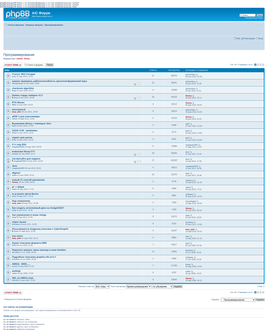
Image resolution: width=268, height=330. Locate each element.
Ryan (14, 91)
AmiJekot (16, 224)
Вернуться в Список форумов (18, 299)
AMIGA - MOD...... (21, 264)
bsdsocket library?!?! (23, 151)
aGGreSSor (190, 74)
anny (14, 76)
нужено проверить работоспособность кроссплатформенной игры (49, 81)
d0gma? (16, 173)
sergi (14, 210)
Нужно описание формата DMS (29, 243)
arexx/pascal (18, 109)
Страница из (245, 65)
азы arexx (17, 236)
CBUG (14, 119)
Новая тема (13, 65)
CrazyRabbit (190, 201)
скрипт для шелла (22, 137)
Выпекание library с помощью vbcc (31, 123)
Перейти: (216, 300)
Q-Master (189, 194)
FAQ (238, 38)
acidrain (15, 154)
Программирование (54, 25)
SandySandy (17, 83)
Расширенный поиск (254, 18)
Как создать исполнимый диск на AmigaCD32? (38, 208)
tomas (14, 266)
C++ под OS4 (19, 144)
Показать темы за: (94, 286)
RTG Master (18, 102)
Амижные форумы (34, 25)
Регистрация (249, 38)
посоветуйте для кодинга (26, 158)
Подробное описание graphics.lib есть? (34, 257)
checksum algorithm (23, 88)
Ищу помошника (21, 201)
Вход (261, 38)
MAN (14, 105)
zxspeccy (189, 180)
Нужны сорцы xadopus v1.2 (27, 95)
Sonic (16, 231)
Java (14, 166)
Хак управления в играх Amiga (29, 215)
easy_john (16, 112)
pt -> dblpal (18, 187)
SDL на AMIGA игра (22, 278)
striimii (19, 59)
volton (14, 175)
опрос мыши (19, 222)
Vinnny (27, 59)
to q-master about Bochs (25, 194)
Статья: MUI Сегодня (23, 74)
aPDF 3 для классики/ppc (26, 116)
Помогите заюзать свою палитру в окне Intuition (39, 250)
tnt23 (14, 126)
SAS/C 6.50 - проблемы (25, 130)
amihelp (16, 271)
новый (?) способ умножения (28, 180)
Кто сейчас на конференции (18, 307)
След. (260, 286)
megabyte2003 (18, 147)
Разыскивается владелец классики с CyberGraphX (40, 229)
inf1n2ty (15, 280)
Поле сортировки (131, 286)
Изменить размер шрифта (260, 24)
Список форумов (16, 25)
